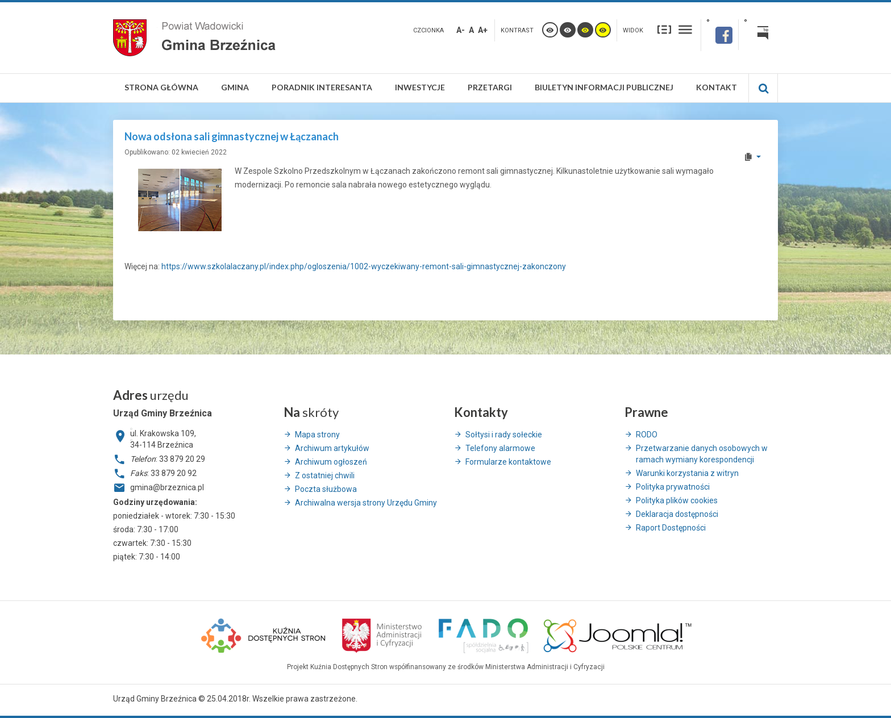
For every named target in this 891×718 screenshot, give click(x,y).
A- (460, 30)
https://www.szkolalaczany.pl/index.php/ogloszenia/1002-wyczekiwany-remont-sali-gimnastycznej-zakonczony (363, 266)
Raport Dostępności (671, 527)
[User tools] (752, 156)
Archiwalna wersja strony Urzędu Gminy (366, 502)
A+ (483, 30)
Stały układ (664, 29)
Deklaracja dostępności (677, 514)
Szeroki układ (685, 29)
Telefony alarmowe (500, 448)
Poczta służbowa (326, 489)
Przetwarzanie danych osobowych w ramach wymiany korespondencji (702, 454)
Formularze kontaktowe (508, 461)
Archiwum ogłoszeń (331, 461)
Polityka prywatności (673, 486)
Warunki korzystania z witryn (687, 473)
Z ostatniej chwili (325, 475)
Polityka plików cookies (677, 500)
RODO (646, 434)
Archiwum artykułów (332, 448)
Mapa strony (317, 434)
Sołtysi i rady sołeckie (503, 434)
